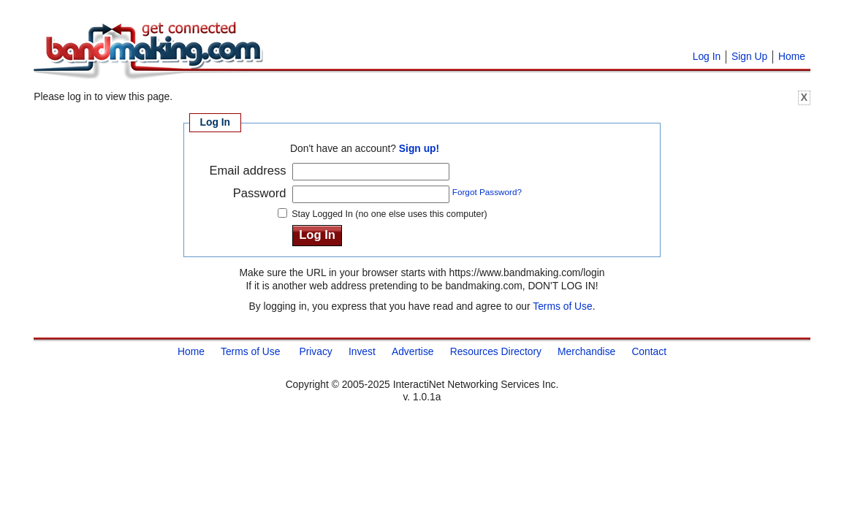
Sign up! (419, 148)
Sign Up (749, 56)
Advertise (413, 351)
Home (791, 56)
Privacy (315, 351)
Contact (648, 351)
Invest (362, 351)
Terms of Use (562, 306)
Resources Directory (495, 351)
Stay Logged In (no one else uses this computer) (389, 214)
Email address (247, 171)
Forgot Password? (487, 192)
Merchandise (586, 351)
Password (259, 193)
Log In (707, 56)
